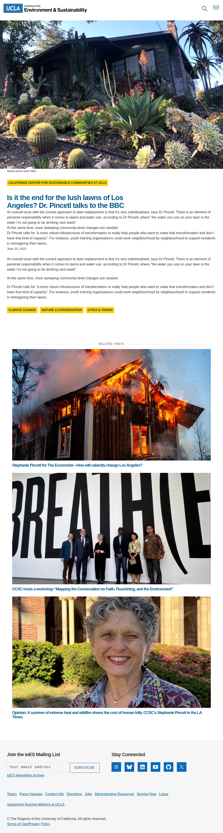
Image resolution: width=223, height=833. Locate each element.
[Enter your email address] (38, 767)
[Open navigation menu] (216, 7)
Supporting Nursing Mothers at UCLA (35, 804)
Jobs (88, 793)
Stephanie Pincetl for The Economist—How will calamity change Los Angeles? (77, 465)
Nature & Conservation (62, 310)
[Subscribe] (85, 767)
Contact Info (54, 793)
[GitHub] (168, 770)
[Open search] (204, 9)
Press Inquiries (30, 793)
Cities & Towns (100, 310)
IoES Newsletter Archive (25, 775)
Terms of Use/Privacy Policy (28, 823)
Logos (164, 793)
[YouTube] (155, 770)
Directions (74, 793)
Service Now (146, 793)
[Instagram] (116, 770)
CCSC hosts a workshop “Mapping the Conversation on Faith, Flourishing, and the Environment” (92, 589)
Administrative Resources (114, 793)
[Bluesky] (129, 770)
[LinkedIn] (142, 770)
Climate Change (22, 310)
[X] (181, 770)
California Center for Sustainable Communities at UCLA (57, 182)
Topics (12, 793)
